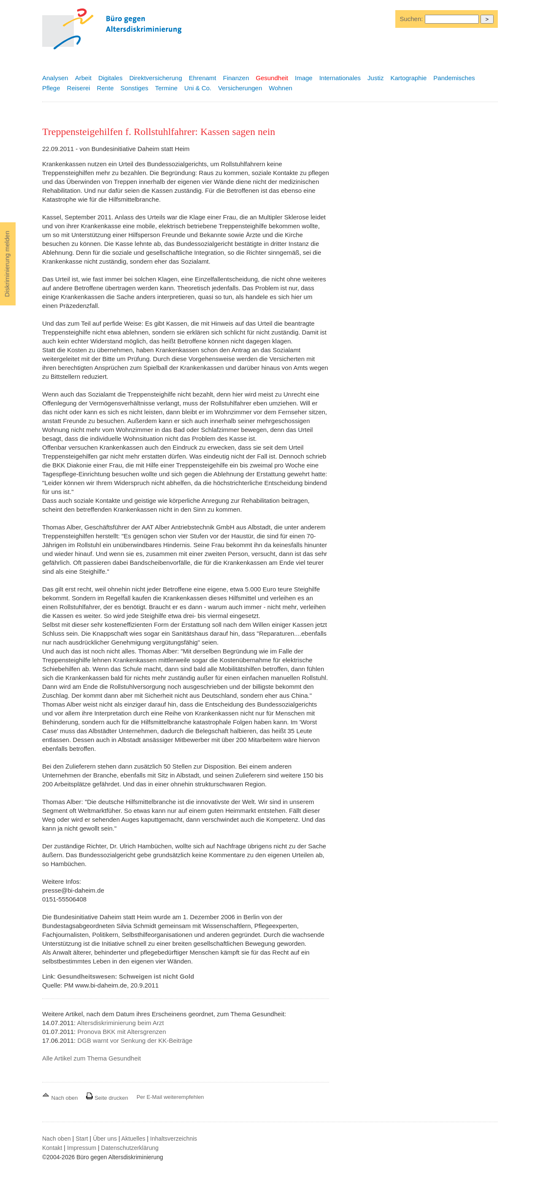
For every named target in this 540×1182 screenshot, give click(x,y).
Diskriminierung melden (7, 264)
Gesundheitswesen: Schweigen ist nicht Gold (125, 976)
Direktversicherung (155, 77)
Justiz (375, 77)
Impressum (81, 1147)
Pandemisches (454, 77)
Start (82, 1138)
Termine (166, 88)
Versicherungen (240, 88)
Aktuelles (134, 1138)
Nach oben (60, 1098)
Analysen (55, 77)
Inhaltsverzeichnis (173, 1138)
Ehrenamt (202, 77)
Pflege (51, 88)
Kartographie (408, 77)
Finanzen (236, 77)
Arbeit (83, 77)
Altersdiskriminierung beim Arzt (120, 1022)
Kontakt (52, 1147)
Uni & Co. (197, 88)
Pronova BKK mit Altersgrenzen (121, 1031)
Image (304, 77)
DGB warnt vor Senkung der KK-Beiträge (134, 1040)
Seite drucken (107, 1098)
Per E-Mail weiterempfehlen (170, 1097)
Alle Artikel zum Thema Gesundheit (91, 1058)
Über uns (105, 1138)
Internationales (340, 77)
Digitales (110, 77)
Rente (105, 88)
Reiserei (78, 88)
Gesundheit (272, 77)
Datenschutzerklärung (130, 1147)
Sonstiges (134, 88)
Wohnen (280, 88)
